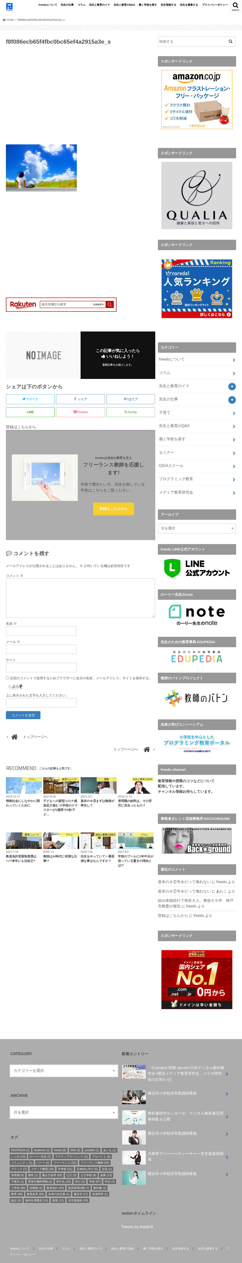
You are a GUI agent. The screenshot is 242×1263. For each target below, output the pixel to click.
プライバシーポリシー (215, 4)
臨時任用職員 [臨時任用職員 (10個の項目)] (36, 1188)
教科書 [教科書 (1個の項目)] (99, 1175)
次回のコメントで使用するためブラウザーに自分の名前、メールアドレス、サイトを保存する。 (81, 679)
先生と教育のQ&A (124, 4)
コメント (14, 577)
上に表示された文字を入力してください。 (37, 697)
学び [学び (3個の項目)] (80, 1169)
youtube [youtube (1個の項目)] (92, 1137)
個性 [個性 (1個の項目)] (33, 1163)
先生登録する (168, 4)
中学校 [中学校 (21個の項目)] (65, 1156)
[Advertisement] (80, 97)
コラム (81, 4)
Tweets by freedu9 (137, 1214)
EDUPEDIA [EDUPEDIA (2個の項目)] (20, 1137)
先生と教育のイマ (99, 4)
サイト (11, 661)
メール (13, 643)
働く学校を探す (148, 4)
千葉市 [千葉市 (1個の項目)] (17, 1169)
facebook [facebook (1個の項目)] (42, 1137)
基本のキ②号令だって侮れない (182, 872)
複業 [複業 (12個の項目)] (58, 1188)
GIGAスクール (170, 458)
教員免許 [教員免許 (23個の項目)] (55, 1175)
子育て (164, 408)
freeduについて (48, 4)
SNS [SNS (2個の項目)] (75, 1137)
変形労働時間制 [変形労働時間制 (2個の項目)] (40, 1169)
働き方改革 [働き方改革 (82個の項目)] (52, 1163)
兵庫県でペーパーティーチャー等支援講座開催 (172, 1145)
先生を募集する (189, 4)
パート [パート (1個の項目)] (43, 1150)
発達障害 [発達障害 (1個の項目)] (100, 1181)
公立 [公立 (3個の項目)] (71, 1163)
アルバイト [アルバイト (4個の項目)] (101, 1144)
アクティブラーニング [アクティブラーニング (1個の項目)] (71, 1144)
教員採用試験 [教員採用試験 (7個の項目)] (78, 1175)
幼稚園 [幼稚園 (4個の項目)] (36, 1175)
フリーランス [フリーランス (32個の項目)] (64, 1150)
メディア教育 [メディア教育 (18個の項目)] (42, 1156)
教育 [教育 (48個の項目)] (17, 1181)
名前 (11, 625)
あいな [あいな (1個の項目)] (109, 1137)
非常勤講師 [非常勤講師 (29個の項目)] (78, 1188)
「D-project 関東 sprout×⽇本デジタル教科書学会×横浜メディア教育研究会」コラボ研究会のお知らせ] (173, 1060)
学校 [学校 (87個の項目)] (95, 1169)
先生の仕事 (67, 4)
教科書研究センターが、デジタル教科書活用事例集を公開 (172, 1105)
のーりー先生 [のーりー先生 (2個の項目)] (40, 1144)
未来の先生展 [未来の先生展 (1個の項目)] (58, 1181)
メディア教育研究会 (175, 483)
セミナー (166, 445)
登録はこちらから (113, 509)
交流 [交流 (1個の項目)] (107, 1156)
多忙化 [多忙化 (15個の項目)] (63, 1169)
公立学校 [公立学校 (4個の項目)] (88, 1163)
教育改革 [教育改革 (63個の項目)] (35, 1181)
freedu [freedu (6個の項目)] (60, 1137)
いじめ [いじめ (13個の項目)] (18, 1144)
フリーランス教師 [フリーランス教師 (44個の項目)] (95, 1150)
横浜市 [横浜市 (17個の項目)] (81, 1181)
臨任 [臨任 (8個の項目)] (16, 1188)
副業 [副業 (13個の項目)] (106, 1163)
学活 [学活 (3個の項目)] (110, 1169)
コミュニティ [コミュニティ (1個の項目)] (21, 1150)
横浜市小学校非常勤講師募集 (159, 1082)
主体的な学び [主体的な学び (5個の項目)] (87, 1156)
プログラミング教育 (175, 470)
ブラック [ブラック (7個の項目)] (19, 1156)
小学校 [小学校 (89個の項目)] (18, 1175)
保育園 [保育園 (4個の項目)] (17, 1163)
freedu (218, 872)
